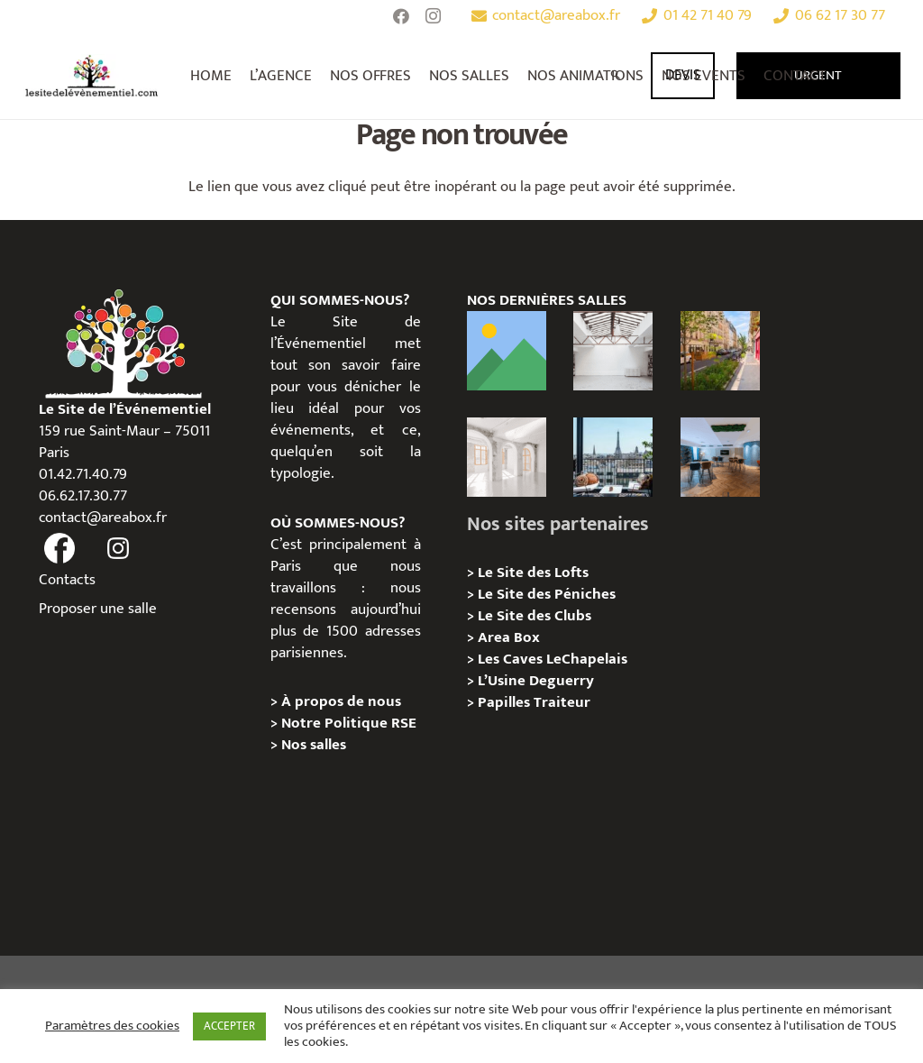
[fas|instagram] (118, 549)
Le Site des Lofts (533, 572)
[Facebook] (401, 16)
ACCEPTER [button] (229, 1026)
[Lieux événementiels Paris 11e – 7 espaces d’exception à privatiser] (720, 350)
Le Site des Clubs (534, 615)
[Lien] (91, 75)
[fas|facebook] (60, 549)
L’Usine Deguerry (536, 680)
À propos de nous (341, 701)
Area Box (509, 637)
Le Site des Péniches (547, 594)
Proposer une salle (98, 608)
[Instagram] (433, 16)
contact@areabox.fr (103, 517)
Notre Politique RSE (348, 723)
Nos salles (313, 744)
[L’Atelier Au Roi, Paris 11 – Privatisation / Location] (613, 350)
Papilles (506, 702)
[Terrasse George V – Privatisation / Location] (613, 457)
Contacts (67, 579)
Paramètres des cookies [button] (112, 1026)
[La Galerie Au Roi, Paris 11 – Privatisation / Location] (506, 457)
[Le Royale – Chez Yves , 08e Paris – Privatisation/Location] (720, 457)
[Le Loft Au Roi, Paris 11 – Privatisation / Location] (506, 350)
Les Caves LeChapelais (552, 659)
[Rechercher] (615, 75)
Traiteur (562, 702)
